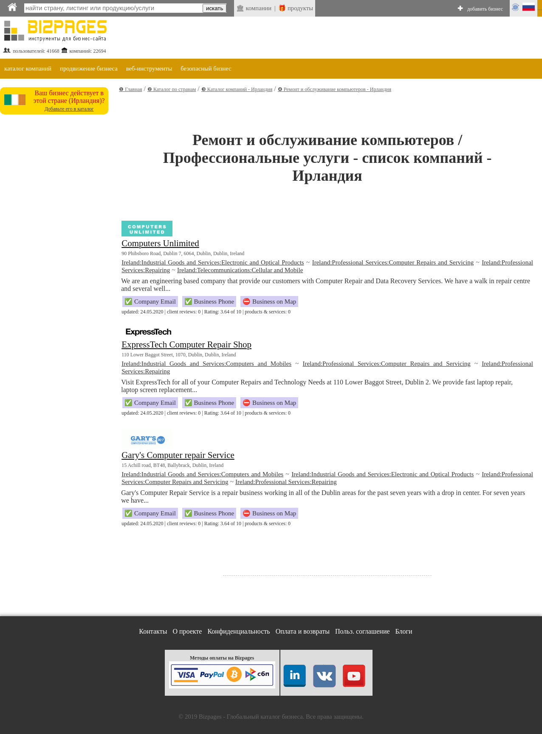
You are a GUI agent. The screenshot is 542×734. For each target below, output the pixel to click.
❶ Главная (130, 89)
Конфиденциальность (238, 631)
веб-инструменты (149, 68)
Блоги (403, 631)
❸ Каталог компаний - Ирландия (236, 89)
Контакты (153, 631)
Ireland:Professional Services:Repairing (286, 481)
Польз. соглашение (362, 631)
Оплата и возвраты (303, 631)
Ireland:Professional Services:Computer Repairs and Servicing (393, 262)
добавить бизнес (485, 9)
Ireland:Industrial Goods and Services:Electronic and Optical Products (212, 262)
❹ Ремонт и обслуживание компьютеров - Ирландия (334, 89)
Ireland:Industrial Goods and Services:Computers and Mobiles (206, 363)
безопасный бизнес (206, 68)
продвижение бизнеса (89, 68)
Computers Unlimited (160, 243)
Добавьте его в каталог (69, 109)
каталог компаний (27, 68)
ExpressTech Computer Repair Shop (186, 344)
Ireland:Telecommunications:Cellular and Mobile (240, 270)
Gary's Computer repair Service (177, 455)
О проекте (187, 631)
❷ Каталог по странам (171, 89)
